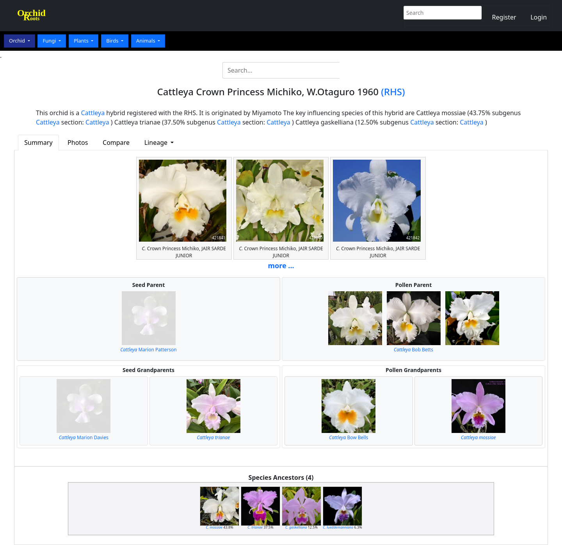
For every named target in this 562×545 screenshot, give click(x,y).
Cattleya (93, 113)
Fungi (50, 40)
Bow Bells (348, 437)
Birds (113, 40)
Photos (78, 142)
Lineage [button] (156, 142)
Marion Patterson (148, 349)
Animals (146, 40)
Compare (116, 142)
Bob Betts (413, 349)
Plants (82, 40)
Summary (38, 142)
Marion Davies (83, 437)
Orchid (17, 40)
